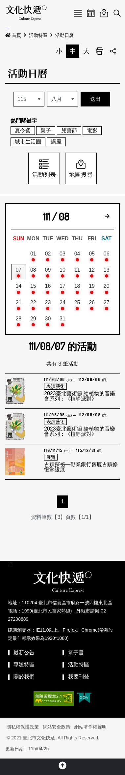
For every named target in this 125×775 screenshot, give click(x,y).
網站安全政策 (56, 727)
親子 (45, 130)
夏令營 (23, 130)
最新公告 (24, 652)
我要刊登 (78, 676)
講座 (56, 141)
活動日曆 (64, 35)
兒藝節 (69, 130)
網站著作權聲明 (90, 727)
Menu (77, 13)
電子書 (76, 652)
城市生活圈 (28, 141)
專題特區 (24, 664)
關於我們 (24, 676)
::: (7, 28)
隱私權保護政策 (23, 727)
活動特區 (38, 35)
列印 (99, 51)
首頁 (13, 35)
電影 (92, 130)
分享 (113, 51)
